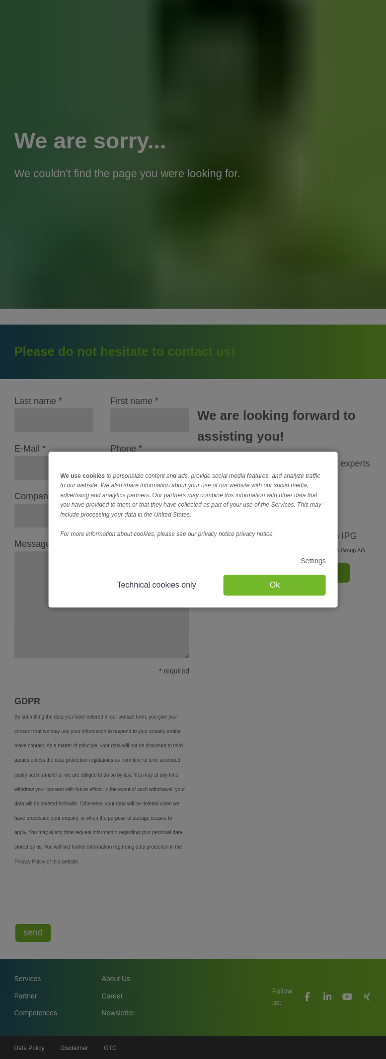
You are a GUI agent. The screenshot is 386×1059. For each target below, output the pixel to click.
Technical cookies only (156, 585)
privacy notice (254, 533)
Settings (313, 561)
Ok (275, 585)
